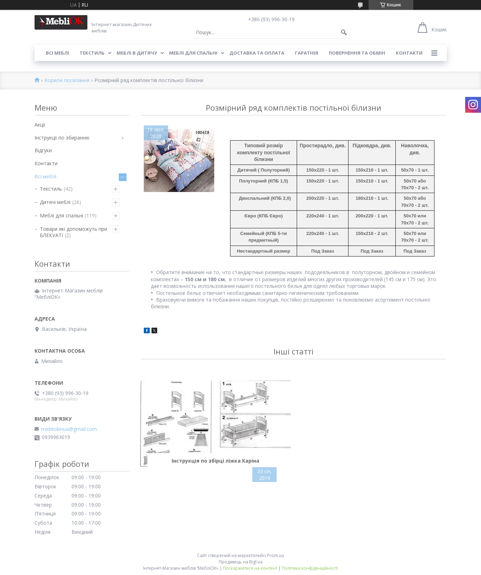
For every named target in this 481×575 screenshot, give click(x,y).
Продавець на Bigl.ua (241, 562)
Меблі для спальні (193, 53)
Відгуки (43, 150)
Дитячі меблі (55, 202)
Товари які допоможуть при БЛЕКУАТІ (73, 232)
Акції (40, 124)
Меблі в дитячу (137, 53)
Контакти (409, 53)
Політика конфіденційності (310, 568)
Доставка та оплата (256, 53)
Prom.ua (275, 555)
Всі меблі (57, 53)
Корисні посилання (67, 81)
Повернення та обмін (357, 53)
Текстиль (92, 53)
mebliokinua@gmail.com (69, 429)
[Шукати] (344, 32)
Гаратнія (306, 53)
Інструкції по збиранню (62, 137)
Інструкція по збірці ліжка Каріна (215, 460)
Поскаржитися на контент (250, 568)
